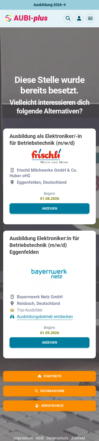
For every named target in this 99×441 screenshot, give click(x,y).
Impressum (23, 438)
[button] (90, 18)
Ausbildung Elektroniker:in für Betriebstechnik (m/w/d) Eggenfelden (44, 245)
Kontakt (78, 438)
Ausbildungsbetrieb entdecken (45, 316)
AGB (40, 438)
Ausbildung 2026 (50, 5)
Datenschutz (57, 438)
